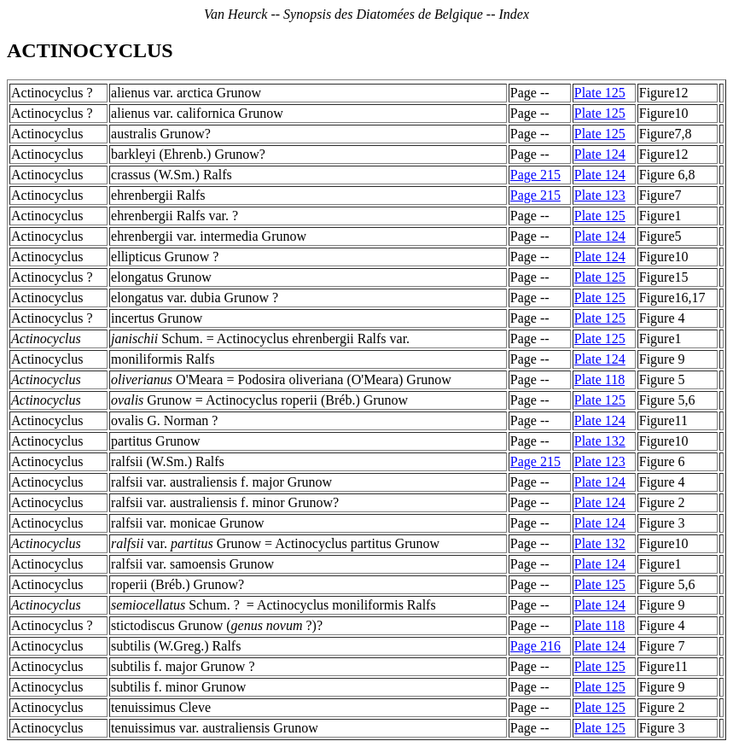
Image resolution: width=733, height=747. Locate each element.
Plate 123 (599, 195)
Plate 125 (599, 92)
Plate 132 (599, 441)
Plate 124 (599, 154)
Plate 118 (599, 379)
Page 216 (535, 646)
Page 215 (535, 174)
